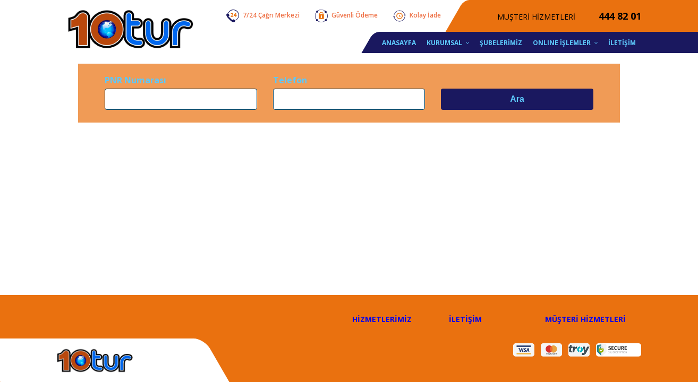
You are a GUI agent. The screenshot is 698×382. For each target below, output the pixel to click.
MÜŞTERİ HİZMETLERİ (585, 319)
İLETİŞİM (465, 319)
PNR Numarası (135, 80)
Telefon (290, 80)
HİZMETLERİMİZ (382, 319)
